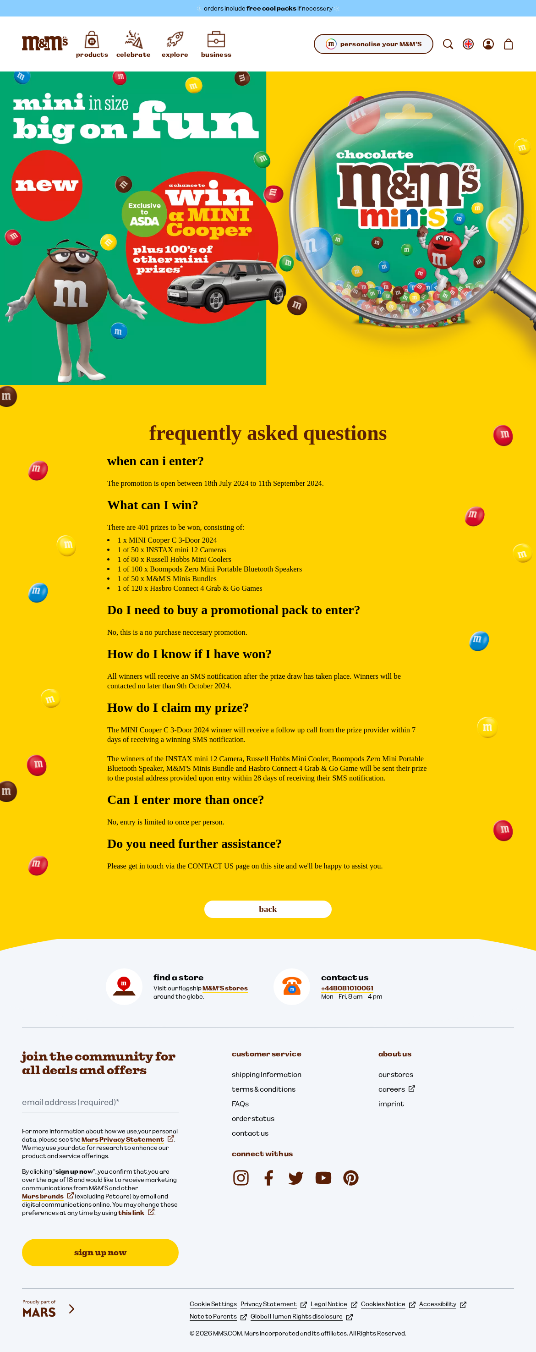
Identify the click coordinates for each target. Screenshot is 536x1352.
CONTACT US (210, 866)
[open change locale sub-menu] (468, 44)
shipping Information (266, 1074)
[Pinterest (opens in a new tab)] (351, 1178)
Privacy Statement (274, 1304)
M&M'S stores (225, 988)
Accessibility (442, 1304)
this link (136, 1212)
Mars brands (48, 1196)
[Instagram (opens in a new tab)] (241, 1178)
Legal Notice (334, 1304)
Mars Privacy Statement (128, 1139)
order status (253, 1118)
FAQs (240, 1103)
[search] (448, 44)
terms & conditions (263, 1089)
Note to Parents (218, 1316)
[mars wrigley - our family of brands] (49, 1309)
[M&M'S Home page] (45, 44)
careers (396, 1089)
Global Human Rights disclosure (302, 1316)
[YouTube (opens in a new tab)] (323, 1178)
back (268, 909)
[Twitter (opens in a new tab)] (296, 1178)
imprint (391, 1103)
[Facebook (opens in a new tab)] (268, 1178)
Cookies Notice (388, 1304)
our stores (395, 1074)
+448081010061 (347, 988)
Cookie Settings (213, 1304)
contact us (250, 1133)
